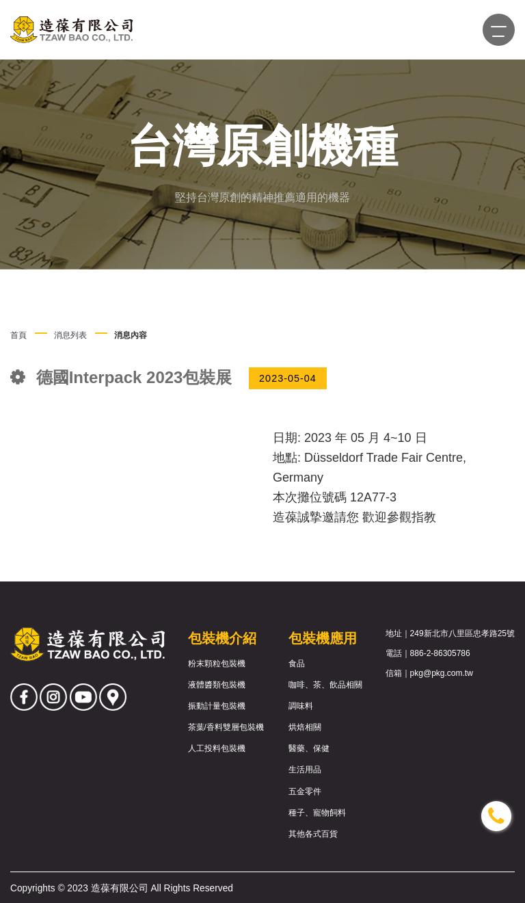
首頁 (18, 335)
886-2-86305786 (440, 653)
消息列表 (70, 335)
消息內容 (130, 335)
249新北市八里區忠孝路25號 (462, 633)
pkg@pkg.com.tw (441, 673)
